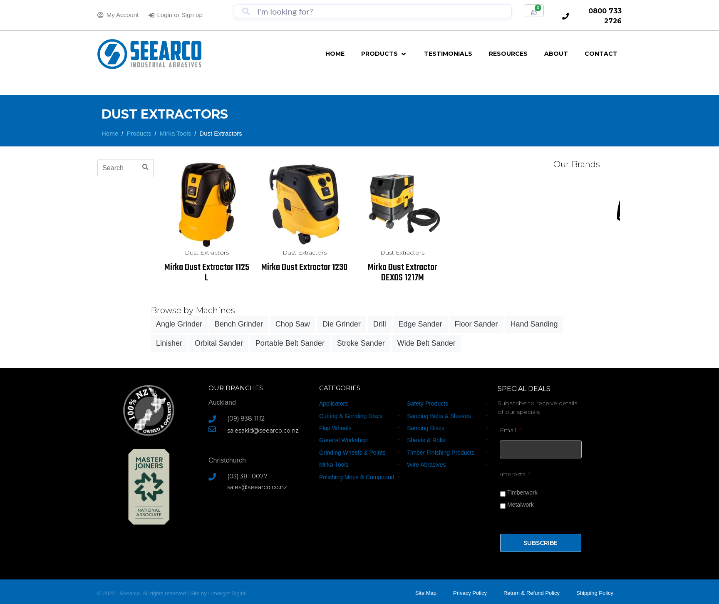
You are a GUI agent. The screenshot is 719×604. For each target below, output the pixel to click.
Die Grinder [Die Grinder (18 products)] (341, 324)
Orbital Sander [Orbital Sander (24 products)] (219, 343)
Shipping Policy (594, 590)
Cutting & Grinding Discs (351, 416)
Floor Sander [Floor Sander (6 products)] (476, 324)
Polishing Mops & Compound (356, 477)
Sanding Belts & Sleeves (439, 416)
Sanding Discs (425, 428)
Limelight (220, 590)
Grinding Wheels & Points (352, 452)
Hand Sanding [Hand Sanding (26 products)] (534, 324)
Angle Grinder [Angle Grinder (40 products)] (179, 324)
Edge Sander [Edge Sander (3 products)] (420, 324)
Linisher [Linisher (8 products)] (169, 343)
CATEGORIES (339, 388)
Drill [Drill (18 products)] (379, 324)
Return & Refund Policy (531, 590)
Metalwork (520, 501)
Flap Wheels (335, 428)
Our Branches (235, 388)
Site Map (425, 590)
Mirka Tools (334, 464)
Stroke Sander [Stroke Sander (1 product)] (361, 343)
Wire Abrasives (426, 464)
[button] (384, 54)
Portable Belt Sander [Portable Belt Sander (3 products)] (290, 343)
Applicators (333, 403)
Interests (515, 471)
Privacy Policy (470, 590)
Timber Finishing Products (440, 452)
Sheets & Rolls (426, 440)
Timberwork (522, 489)
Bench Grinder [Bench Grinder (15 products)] (239, 324)
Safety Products (427, 403)
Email (510, 430)
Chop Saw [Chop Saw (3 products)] (292, 324)
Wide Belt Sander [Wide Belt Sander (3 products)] (426, 343)
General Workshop (343, 440)
